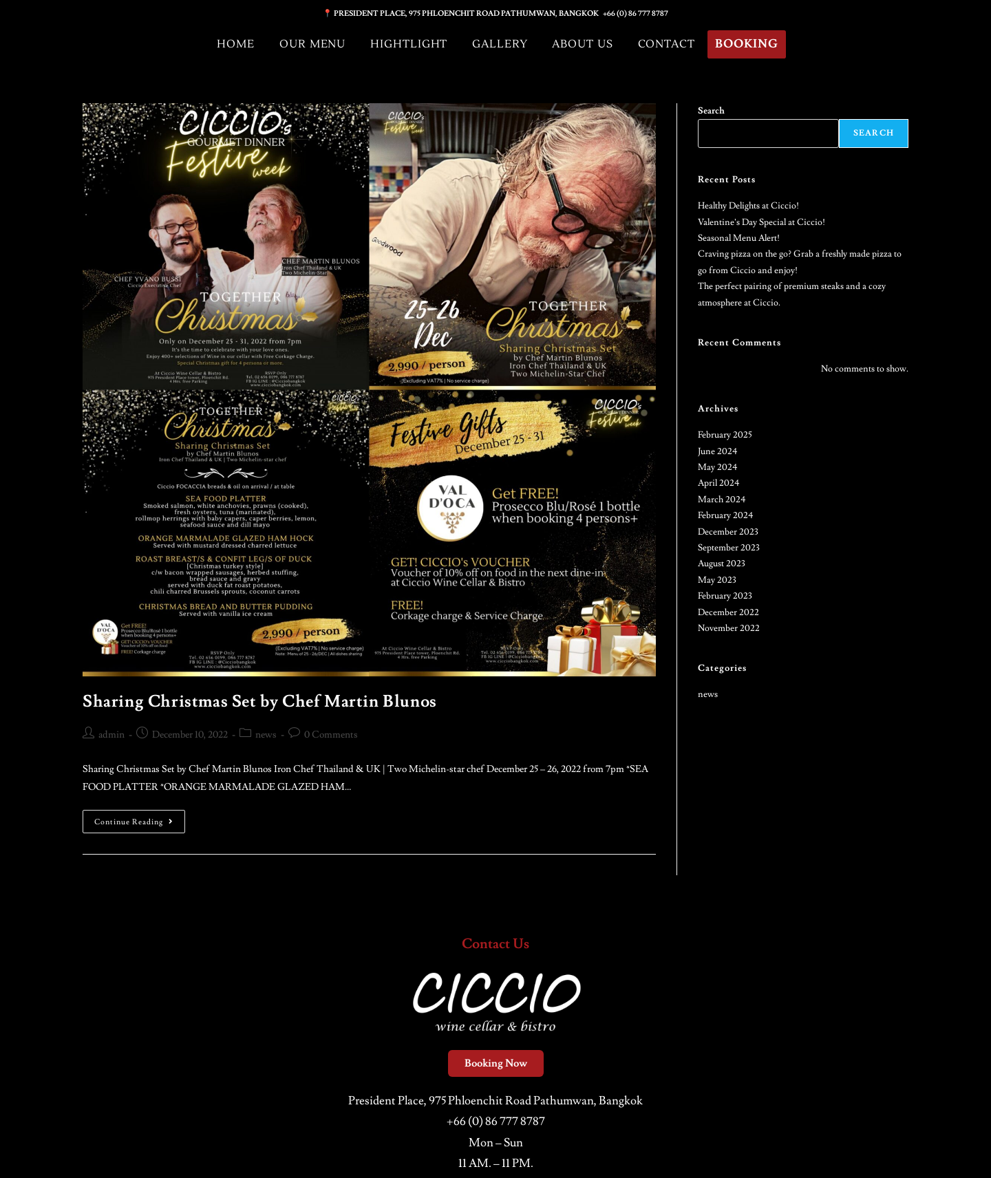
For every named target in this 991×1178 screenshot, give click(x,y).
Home (234, 44)
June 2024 (718, 451)
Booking (748, 44)
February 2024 (726, 515)
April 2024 (719, 483)
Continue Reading (139, 818)
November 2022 (729, 628)
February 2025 (725, 434)
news (266, 735)
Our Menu (310, 44)
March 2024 (722, 499)
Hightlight (408, 44)
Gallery (499, 44)
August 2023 (721, 563)
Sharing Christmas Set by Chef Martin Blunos (260, 701)
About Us (582, 44)
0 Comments (331, 735)
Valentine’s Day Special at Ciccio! (761, 222)
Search (711, 110)
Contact (667, 44)
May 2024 (718, 467)
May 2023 (717, 580)
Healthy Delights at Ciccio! (748, 205)
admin (111, 735)
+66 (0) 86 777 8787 (635, 13)
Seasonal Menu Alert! (739, 238)
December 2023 (728, 531)
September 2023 (729, 547)
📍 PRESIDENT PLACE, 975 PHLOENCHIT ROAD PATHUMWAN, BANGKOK (463, 13)
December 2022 (728, 612)
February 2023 (725, 595)
